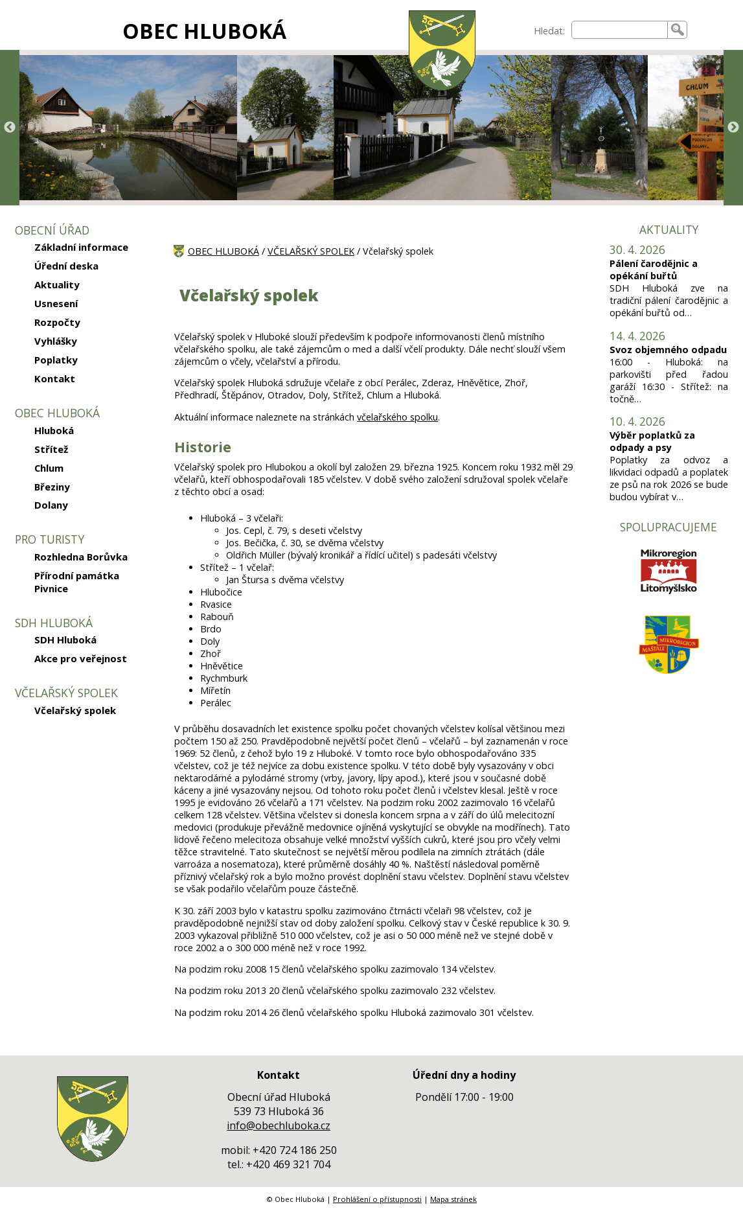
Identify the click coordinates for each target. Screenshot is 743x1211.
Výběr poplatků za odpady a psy (652, 441)
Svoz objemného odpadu (668, 349)
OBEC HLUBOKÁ (204, 31)
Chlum (48, 467)
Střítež (51, 449)
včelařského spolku (397, 417)
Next (733, 127)
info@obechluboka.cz (278, 1125)
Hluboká (54, 430)
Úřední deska (66, 265)
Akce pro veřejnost (80, 658)
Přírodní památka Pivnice (76, 582)
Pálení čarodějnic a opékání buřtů (654, 269)
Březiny (52, 486)
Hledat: (549, 31)
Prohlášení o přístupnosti (377, 1199)
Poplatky (56, 359)
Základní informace (81, 246)
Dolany (51, 504)
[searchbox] (620, 30)
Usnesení (56, 303)
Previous (9, 127)
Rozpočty (57, 322)
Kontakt (54, 378)
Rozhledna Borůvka (81, 556)
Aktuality (57, 284)
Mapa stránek (453, 1199)
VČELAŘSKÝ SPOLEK (311, 251)
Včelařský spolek (75, 710)
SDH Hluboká (65, 639)
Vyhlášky (55, 340)
